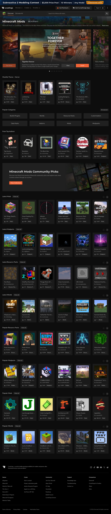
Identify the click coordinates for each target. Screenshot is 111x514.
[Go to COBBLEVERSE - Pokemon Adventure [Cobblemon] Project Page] (46, 376)
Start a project (28, 480)
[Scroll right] (107, 197)
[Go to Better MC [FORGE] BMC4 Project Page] (64, 376)
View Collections (16, 183)
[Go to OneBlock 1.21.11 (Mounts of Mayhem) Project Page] (46, 441)
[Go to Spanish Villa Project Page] (28, 310)
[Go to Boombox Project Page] (28, 147)
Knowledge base (71, 480)
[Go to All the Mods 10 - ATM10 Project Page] (10, 376)
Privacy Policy (16, 509)
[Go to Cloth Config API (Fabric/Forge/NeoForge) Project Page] (46, 409)
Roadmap (48, 492)
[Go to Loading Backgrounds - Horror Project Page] (64, 92)
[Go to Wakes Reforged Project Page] (64, 212)
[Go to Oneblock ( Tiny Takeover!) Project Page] (10, 441)
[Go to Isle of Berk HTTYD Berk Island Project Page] (64, 441)
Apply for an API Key (29, 489)
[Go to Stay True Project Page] (46, 343)
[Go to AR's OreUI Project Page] (83, 277)
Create (27, 8)
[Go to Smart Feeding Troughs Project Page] (28, 212)
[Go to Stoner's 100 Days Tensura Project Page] (83, 245)
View (68, 65)
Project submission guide (30, 483)
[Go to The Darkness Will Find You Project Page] (83, 92)
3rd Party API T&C (29, 492)
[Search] (107, 13)
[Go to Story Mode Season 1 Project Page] (83, 310)
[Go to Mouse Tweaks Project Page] (83, 409)
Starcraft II (5, 492)
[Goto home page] (7, 8)
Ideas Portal (49, 483)
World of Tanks (6, 500)
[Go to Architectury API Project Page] (64, 409)
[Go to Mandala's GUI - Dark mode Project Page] (64, 343)
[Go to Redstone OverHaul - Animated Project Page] (101, 277)
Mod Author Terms (34, 509)
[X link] (104, 467)
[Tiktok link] (94, 467)
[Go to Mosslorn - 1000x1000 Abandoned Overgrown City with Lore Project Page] (83, 441)
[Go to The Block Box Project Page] (46, 147)
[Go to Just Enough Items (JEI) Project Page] (28, 409)
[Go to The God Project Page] (46, 92)
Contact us (70, 486)
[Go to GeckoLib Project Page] (10, 409)
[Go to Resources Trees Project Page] (83, 212)
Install (82, 65)
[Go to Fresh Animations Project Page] (10, 343)
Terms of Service (6, 509)
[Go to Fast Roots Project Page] (10, 277)
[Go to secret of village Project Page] (64, 310)
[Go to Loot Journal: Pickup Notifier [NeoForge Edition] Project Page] (64, 147)
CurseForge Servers (51, 497)
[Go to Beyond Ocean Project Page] (101, 147)
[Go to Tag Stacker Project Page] (10, 147)
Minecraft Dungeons (7, 497)
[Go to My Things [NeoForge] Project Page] (10, 212)
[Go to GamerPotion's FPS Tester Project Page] (101, 441)
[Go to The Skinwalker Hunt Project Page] (10, 92)
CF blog (48, 486)
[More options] (107, 8)
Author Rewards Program (31, 486)
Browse (19, 8)
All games (4, 480)
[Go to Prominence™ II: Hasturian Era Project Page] (101, 376)
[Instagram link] (91, 467)
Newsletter (49, 489)
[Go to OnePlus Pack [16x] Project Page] (28, 277)
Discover (11, 13)
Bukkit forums (49, 494)
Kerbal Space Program (8, 494)
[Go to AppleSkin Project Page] (101, 409)
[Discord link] (101, 467)
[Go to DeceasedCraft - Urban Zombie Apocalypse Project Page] (28, 376)
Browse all (104, 110)
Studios (36, 8)
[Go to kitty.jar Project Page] (46, 212)
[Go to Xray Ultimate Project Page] (83, 343)
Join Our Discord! (50, 480)
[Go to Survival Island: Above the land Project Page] (101, 310)
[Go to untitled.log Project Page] (28, 92)
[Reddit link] (107, 467)
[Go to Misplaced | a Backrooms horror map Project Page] (10, 310)
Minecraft (5, 483)
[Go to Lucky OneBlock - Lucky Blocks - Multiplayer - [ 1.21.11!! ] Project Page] (28, 441)
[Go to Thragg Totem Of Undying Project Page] (46, 277)
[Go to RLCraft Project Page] (83, 376)
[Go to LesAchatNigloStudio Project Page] (28, 245)
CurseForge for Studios (95, 483)
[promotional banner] (55, 2)
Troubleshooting (71, 483)
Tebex (90, 486)
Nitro (90, 489)
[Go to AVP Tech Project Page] (64, 245)
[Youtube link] (98, 467)
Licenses (25, 509)
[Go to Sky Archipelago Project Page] (101, 212)
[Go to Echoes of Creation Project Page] (101, 245)
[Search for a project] (76, 14)
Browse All (19, 13)
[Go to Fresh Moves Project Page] (28, 343)
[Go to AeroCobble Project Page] (10, 245)
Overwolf (91, 480)
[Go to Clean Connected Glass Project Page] (64, 277)
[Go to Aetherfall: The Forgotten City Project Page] (46, 310)
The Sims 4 (5, 489)
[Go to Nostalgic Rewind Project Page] (46, 245)
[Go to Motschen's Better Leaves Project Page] (101, 343)
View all (15, 196)
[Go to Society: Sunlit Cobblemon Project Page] (83, 147)
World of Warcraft (7, 486)
